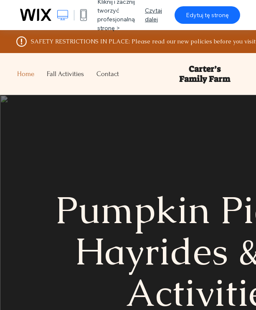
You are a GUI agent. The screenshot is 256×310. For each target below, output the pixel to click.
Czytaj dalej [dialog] (153, 15)
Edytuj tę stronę (207, 15)
